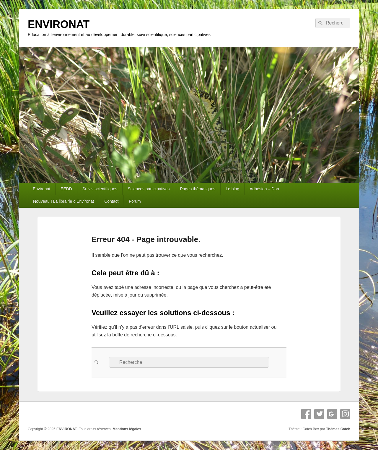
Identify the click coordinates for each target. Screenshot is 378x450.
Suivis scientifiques (99, 188)
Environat (41, 188)
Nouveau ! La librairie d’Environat (63, 201)
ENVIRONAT (58, 24)
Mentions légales (127, 429)
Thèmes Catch (338, 429)
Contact (111, 201)
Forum (135, 201)
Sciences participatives (149, 188)
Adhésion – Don (264, 188)
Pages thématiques (197, 188)
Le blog (232, 188)
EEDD (66, 188)
